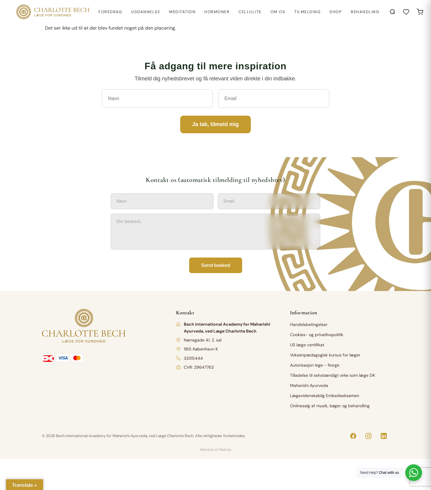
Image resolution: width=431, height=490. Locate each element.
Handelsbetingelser (308, 324)
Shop (336, 11)
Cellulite (250, 11)
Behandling (365, 11)
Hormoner (217, 11)
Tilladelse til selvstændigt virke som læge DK (332, 375)
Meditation (182, 11)
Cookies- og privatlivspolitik (316, 334)
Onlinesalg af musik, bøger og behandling (330, 405)
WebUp (225, 449)
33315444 (193, 358)
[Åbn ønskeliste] (406, 11)
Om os (278, 11)
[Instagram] (368, 436)
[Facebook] (353, 436)
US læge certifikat (307, 344)
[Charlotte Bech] (52, 11)
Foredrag (110, 11)
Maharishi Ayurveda (309, 385)
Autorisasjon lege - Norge (314, 365)
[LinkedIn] (383, 436)
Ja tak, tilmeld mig (215, 124)
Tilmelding (307, 11)
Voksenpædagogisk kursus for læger (325, 355)
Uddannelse (145, 11)
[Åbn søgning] (392, 11)
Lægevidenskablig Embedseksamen (324, 395)
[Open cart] (420, 12)
